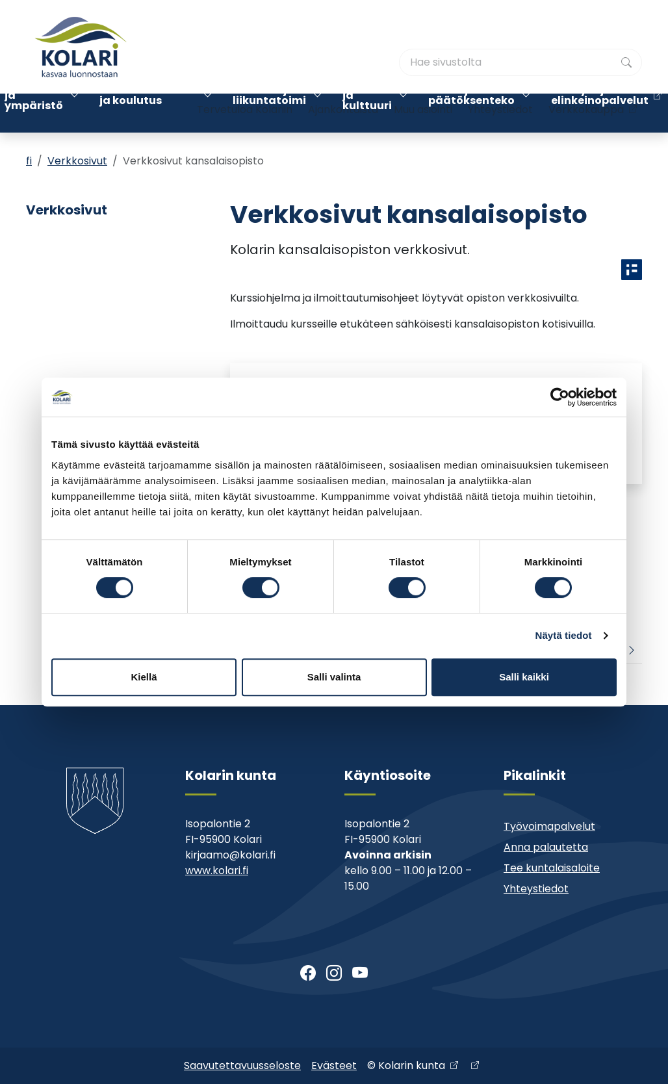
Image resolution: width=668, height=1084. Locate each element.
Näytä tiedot (563, 635)
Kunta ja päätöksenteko (471, 112)
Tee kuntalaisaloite (552, 867)
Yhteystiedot (500, 69)
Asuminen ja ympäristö (34, 113)
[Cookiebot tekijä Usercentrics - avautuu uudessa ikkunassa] (560, 397)
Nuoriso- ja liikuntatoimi (269, 112)
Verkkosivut (77, 160)
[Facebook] (308, 973)
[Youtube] (360, 973)
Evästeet (334, 1065)
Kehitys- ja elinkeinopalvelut (600, 112)
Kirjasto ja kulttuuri (367, 113)
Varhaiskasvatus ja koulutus (147, 112)
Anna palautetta (546, 847)
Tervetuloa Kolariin (244, 69)
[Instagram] (334, 973)
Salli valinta (334, 676)
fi (29, 160)
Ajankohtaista (343, 69)
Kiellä (144, 676)
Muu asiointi (423, 69)
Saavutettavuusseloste (242, 1065)
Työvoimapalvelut (549, 826)
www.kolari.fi (216, 870)
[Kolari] (80, 47)
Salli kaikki (524, 676)
